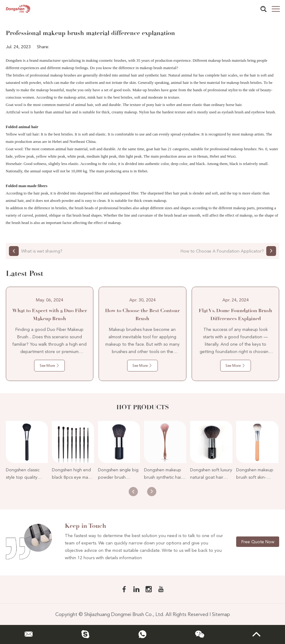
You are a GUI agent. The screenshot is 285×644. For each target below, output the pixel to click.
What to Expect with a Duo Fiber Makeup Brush (49, 314)
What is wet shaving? (41, 251)
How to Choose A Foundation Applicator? (222, 251)
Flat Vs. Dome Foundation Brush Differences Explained (235, 314)
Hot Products (142, 407)
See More (50, 365)
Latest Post (24, 273)
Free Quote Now (257, 541)
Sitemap (221, 614)
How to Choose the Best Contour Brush (142, 314)
